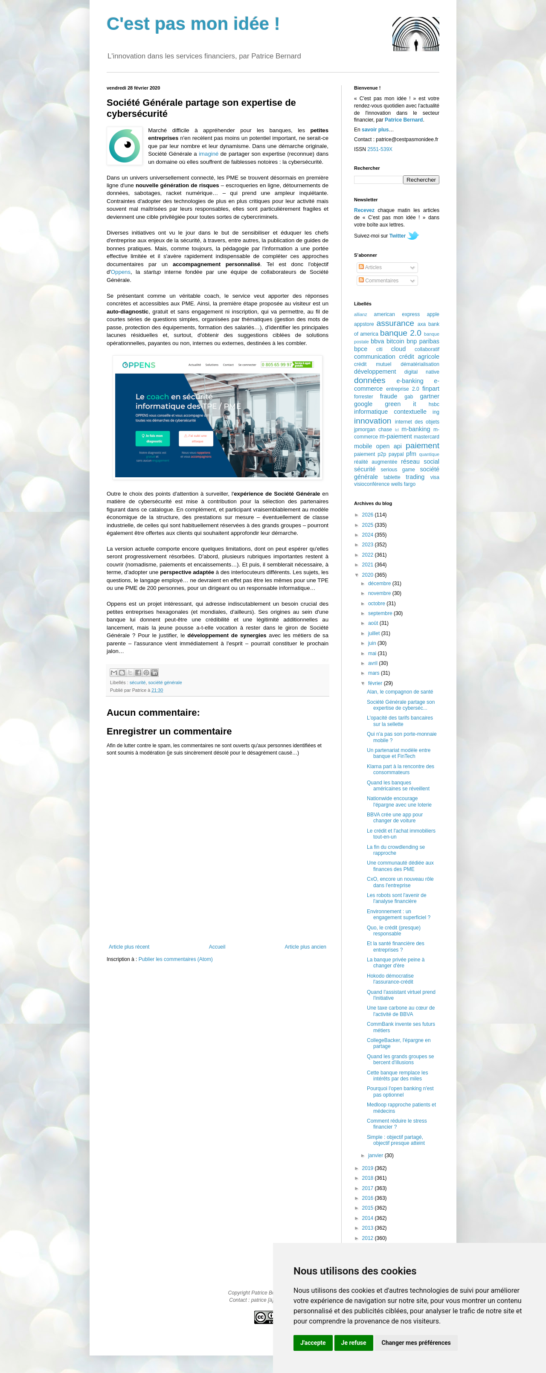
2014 (368, 1218)
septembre (381, 613)
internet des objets (417, 422)
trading (415, 476)
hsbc (434, 404)
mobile (363, 446)
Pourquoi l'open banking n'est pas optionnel (400, 1091)
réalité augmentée (375, 462)
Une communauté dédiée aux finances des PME (400, 866)
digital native (421, 372)
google (363, 404)
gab (408, 397)
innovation (372, 420)
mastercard (426, 437)
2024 (368, 535)
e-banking (409, 380)
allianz (360, 314)
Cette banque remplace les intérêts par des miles (397, 1076)
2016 (368, 1198)
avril (373, 663)
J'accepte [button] (313, 1342)
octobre (377, 604)
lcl (397, 429)
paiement (422, 445)
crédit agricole (419, 356)
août (374, 623)
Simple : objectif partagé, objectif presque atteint (396, 1140)
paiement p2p (370, 454)
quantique (429, 454)
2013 (368, 1228)
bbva (377, 341)
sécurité (138, 682)
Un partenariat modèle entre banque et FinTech (398, 753)
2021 (368, 565)
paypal (396, 454)
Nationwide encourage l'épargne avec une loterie (399, 801)
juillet (374, 633)
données (370, 380)
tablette (391, 477)
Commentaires (378, 281)
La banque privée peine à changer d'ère (395, 963)
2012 (368, 1238)
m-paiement (396, 436)
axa (422, 324)
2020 (368, 575)
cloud (398, 348)
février (376, 683)
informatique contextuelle (390, 411)
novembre (380, 593)
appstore (364, 324)
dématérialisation (420, 364)
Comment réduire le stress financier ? (397, 1124)
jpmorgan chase (373, 430)
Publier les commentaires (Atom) (176, 959)
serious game (398, 470)
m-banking (415, 429)
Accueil (217, 947)
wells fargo (403, 484)
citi (379, 349)
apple (433, 314)
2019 (368, 1168)
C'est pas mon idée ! (193, 24)
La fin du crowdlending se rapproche (396, 850)
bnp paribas (423, 341)
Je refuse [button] (353, 1342)
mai (373, 653)
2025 (368, 525)
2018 (368, 1178)
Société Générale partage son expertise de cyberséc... (401, 705)
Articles (370, 267)
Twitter (397, 236)
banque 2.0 (400, 332)
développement (375, 371)
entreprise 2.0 (402, 389)
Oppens (121, 272)
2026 (368, 515)
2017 (368, 1188)
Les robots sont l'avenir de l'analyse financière (397, 898)
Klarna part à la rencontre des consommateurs (400, 769)
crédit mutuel (372, 364)
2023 (368, 545)
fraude (389, 396)
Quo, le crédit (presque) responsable (394, 931)
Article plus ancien (305, 947)
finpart (430, 388)
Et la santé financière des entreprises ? (395, 946)
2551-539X (379, 149)
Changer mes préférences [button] (416, 1342)
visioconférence (371, 484)
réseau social (420, 461)
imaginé (208, 154)
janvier (376, 1155)
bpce (360, 348)
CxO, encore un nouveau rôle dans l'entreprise (400, 882)
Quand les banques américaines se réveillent (398, 786)
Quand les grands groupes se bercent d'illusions (400, 1059)
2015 (368, 1208)
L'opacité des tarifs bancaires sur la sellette (400, 721)
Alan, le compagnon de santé (400, 692)
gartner (429, 396)
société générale (165, 682)
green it (400, 404)
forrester (363, 397)
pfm (411, 453)
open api (389, 446)
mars (374, 673)
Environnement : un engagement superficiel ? (398, 914)
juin (373, 643)
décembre (380, 583)
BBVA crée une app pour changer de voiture (395, 818)
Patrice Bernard (404, 120)
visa (434, 477)
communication (374, 356)
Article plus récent (129, 947)
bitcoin (395, 341)
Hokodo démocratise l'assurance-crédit (390, 979)
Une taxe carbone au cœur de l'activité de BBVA (401, 1011)
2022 (368, 555)
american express (397, 314)
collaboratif (427, 349)
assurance (396, 323)
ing (436, 412)
